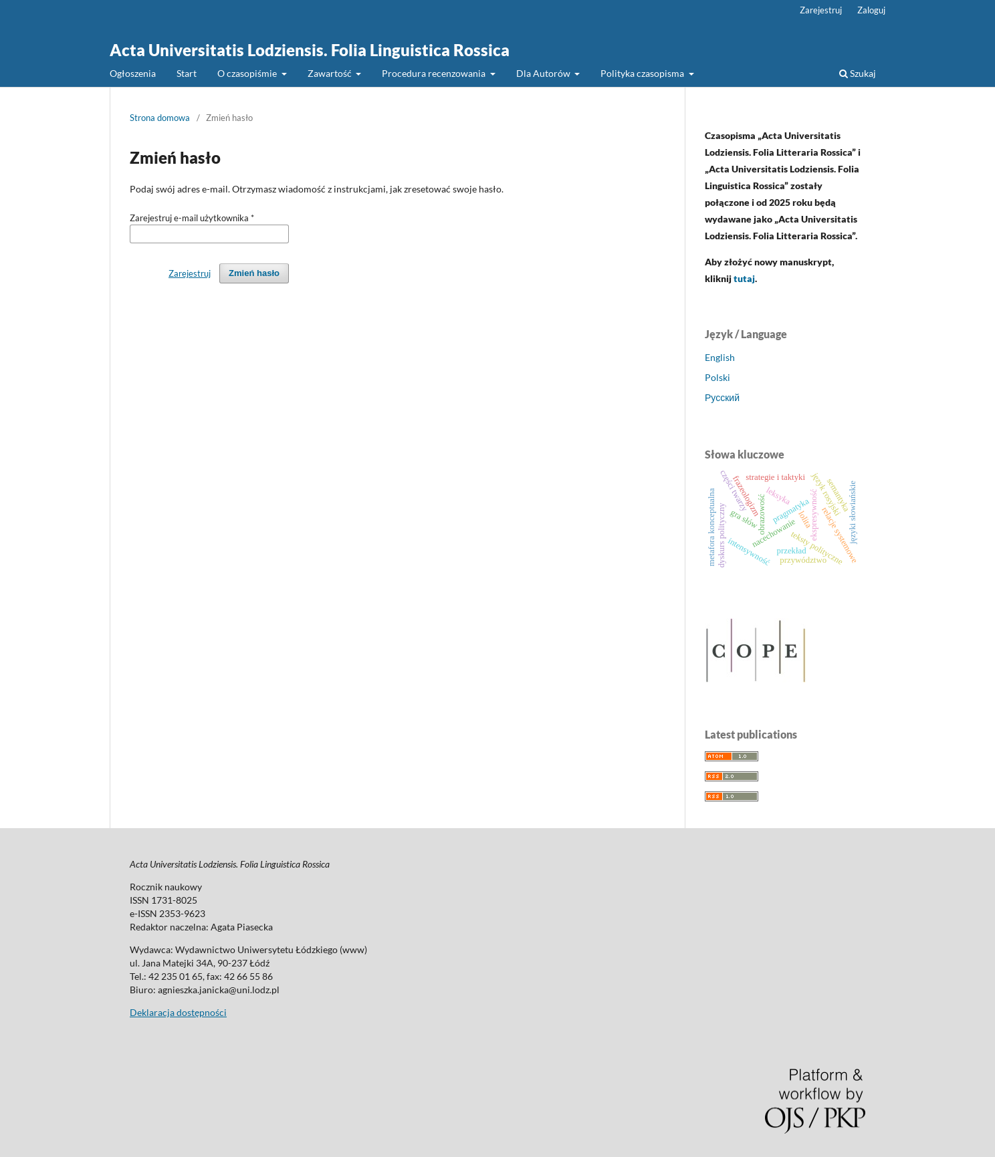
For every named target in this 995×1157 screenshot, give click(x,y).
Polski (717, 377)
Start (187, 73)
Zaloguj (871, 10)
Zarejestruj (821, 10)
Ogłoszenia (133, 73)
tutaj (744, 278)
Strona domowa (160, 117)
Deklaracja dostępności (178, 1012)
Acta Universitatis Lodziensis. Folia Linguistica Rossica (310, 49)
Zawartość (331, 73)
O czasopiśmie (248, 73)
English (720, 357)
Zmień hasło (254, 273)
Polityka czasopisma (643, 73)
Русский (722, 397)
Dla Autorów (544, 73)
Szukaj (857, 73)
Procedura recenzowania (434, 73)
